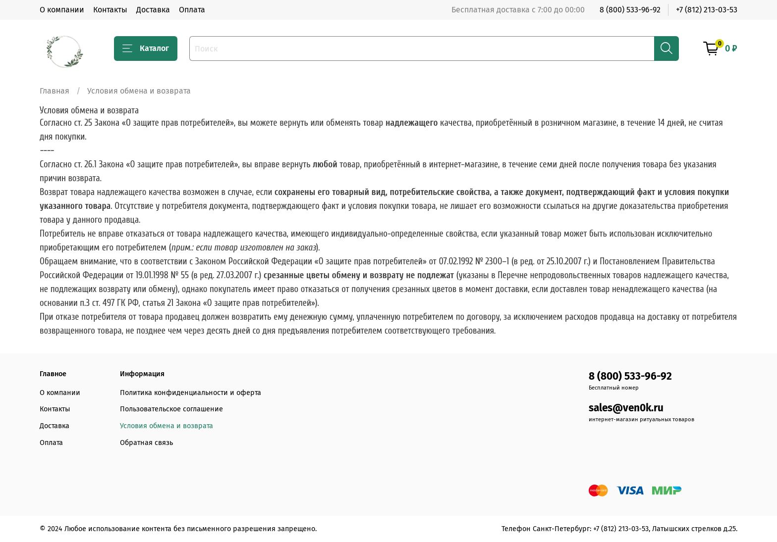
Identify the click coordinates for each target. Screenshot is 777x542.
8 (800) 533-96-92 (630, 9)
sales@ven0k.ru (626, 408)
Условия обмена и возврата (166, 426)
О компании (62, 9)
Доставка (153, 9)
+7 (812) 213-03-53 (706, 9)
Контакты (110, 9)
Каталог (145, 48)
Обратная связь (146, 443)
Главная (54, 91)
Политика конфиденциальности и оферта (190, 393)
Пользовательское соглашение (171, 409)
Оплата (192, 9)
